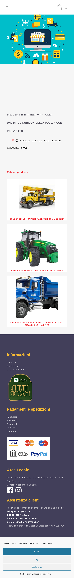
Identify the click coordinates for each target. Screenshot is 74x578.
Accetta (37, 551)
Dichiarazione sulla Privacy (42, 574)
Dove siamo (13, 366)
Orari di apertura (15, 369)
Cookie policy (13, 481)
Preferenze (37, 567)
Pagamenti (12, 424)
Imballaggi (12, 417)
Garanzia (11, 431)
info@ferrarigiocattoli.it (20, 511)
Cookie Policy (25, 574)
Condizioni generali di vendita (21, 485)
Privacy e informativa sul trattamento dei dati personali (35, 477)
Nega (37, 559)
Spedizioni (12, 420)
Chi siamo (12, 362)
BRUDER (25, 148)
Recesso (11, 427)
